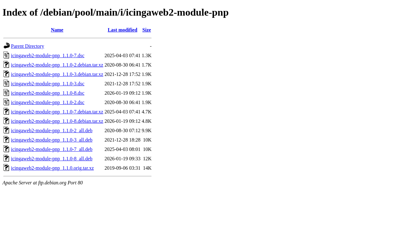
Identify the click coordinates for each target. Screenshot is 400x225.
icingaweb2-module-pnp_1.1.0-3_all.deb (51, 139)
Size (146, 29)
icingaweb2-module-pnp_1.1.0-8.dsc (47, 93)
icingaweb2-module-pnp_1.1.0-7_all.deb (51, 149)
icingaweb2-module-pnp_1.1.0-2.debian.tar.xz (57, 65)
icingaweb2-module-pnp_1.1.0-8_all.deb (51, 158)
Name (57, 29)
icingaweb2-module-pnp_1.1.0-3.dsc (47, 83)
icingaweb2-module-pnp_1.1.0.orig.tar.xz (52, 168)
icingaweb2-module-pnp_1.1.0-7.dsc (47, 55)
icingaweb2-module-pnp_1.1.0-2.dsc (47, 102)
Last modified (123, 29)
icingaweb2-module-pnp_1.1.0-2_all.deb (51, 130)
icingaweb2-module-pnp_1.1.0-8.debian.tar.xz (57, 121)
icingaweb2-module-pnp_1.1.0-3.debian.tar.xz (57, 74)
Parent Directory (27, 46)
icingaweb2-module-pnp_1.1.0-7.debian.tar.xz (57, 111)
